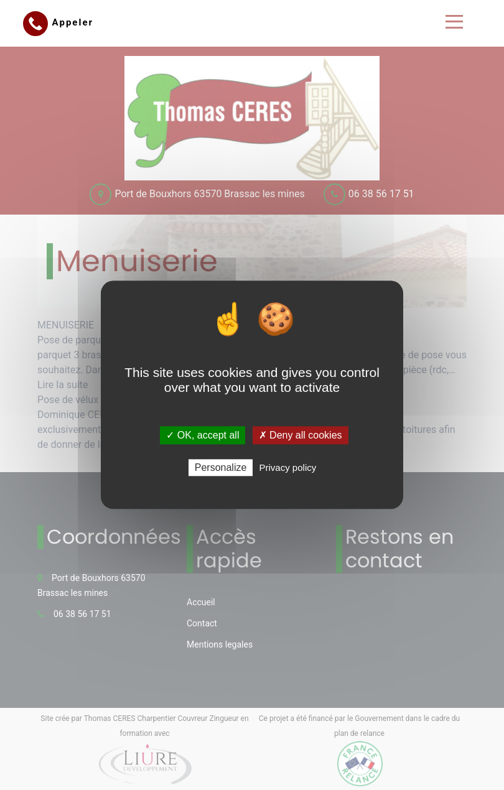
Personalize (221, 468)
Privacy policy (288, 468)
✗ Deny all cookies (300, 435)
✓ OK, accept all (202, 435)
